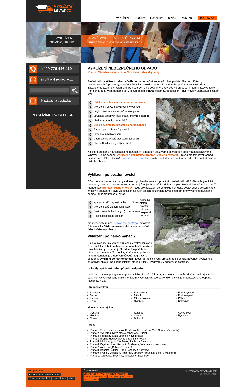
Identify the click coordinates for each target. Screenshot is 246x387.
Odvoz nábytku (91, 379)
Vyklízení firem (52, 374)
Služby (141, 18)
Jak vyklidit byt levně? (94, 374)
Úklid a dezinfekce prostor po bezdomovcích (120, 102)
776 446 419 (61, 69)
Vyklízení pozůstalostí (39, 378)
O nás (173, 18)
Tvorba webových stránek (202, 371)
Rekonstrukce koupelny (95, 376)
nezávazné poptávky (126, 223)
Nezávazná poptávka (56, 100)
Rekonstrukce (59, 378)
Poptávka (207, 18)
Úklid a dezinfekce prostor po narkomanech (120, 125)
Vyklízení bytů (36, 374)
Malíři (71, 378)
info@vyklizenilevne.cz (57, 79)
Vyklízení (123, 18)
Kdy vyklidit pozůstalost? (121, 376)
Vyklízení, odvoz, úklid (61, 40)
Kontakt (188, 18)
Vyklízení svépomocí (117, 374)
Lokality (157, 18)
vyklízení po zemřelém (136, 158)
